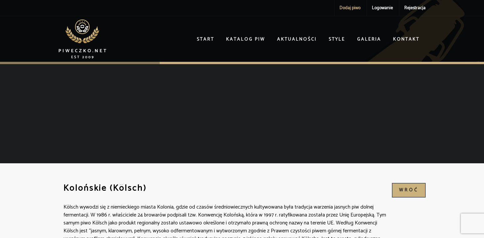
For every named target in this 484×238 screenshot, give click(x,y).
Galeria (369, 39)
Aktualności (297, 39)
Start (205, 39)
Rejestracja (414, 8)
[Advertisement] (242, 113)
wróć (409, 190)
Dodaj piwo (350, 8)
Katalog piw (245, 39)
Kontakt (406, 39)
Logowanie (382, 8)
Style (337, 39)
